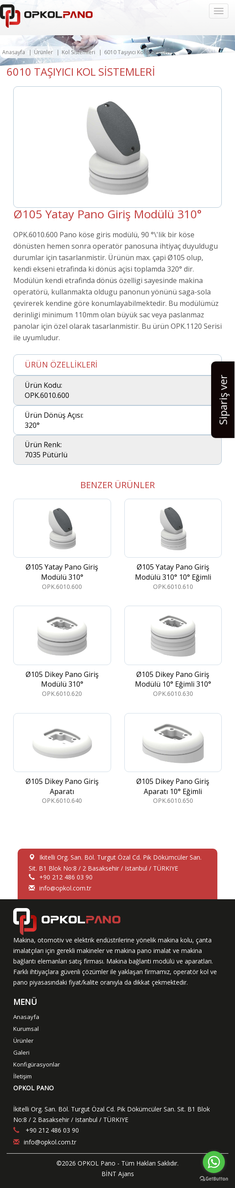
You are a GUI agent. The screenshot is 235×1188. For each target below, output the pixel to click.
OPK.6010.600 (62, 545)
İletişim (22, 1076)
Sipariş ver (223, 400)
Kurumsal (26, 1029)
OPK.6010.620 (62, 652)
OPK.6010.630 (173, 652)
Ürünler (43, 52)
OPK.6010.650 (173, 759)
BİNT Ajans (117, 1174)
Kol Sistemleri (78, 52)
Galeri (21, 1052)
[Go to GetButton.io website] (214, 1179)
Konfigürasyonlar (36, 1064)
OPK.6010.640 (62, 759)
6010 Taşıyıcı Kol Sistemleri (137, 52)
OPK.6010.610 (173, 545)
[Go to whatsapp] (214, 1162)
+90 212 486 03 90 (66, 877)
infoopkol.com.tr (65, 888)
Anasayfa (13, 52)
